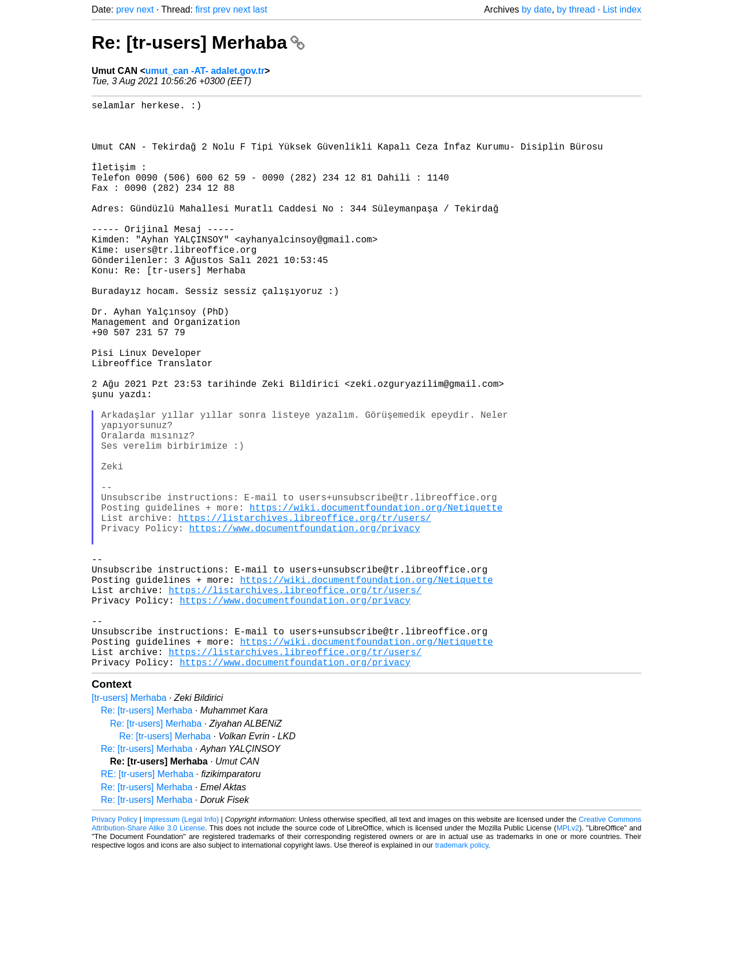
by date (536, 9)
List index (621, 9)
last (260, 9)
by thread (576, 9)
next (144, 9)
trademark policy (461, 971)
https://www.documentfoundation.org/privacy (304, 624)
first (202, 9)
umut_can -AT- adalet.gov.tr (205, 71)
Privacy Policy (114, 945)
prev (125, 9)
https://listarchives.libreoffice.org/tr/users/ (304, 611)
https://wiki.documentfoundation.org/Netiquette (376, 599)
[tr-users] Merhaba (129, 824)
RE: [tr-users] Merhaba (147, 900)
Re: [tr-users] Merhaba (198, 42)
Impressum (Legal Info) (181, 945)
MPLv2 (568, 954)
